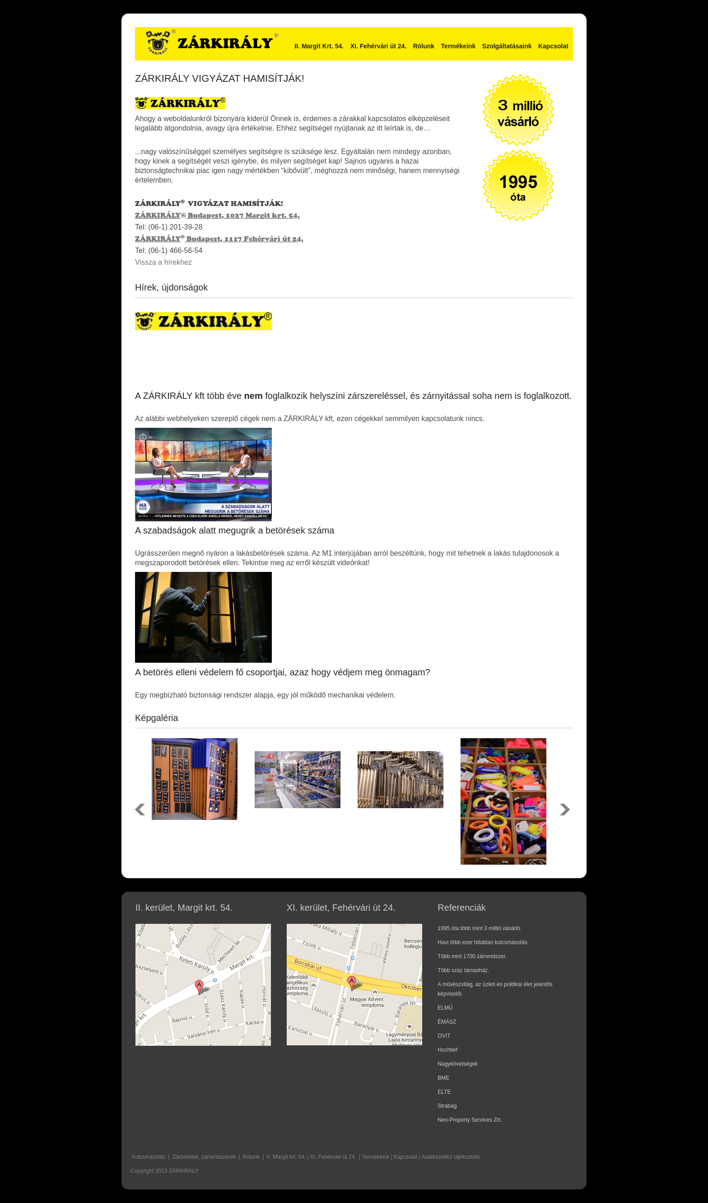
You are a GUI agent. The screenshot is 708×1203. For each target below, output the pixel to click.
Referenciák (462, 908)
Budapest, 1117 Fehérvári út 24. (244, 238)
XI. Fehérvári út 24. (378, 46)
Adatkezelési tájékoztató (450, 1157)
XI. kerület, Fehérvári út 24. (341, 908)
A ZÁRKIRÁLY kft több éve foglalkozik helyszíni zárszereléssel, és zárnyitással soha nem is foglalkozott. (353, 396)
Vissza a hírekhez (163, 262)
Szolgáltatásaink (507, 46)
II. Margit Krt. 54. (319, 46)
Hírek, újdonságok (171, 287)
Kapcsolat (553, 46)
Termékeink (458, 46)
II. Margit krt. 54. (286, 1157)
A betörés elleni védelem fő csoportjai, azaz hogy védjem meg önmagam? (282, 672)
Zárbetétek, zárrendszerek (204, 1157)
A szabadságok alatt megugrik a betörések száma (234, 530)
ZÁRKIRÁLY (158, 215)
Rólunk (423, 46)
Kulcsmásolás (148, 1157)
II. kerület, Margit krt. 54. (184, 908)
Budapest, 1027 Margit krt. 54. (243, 215)
